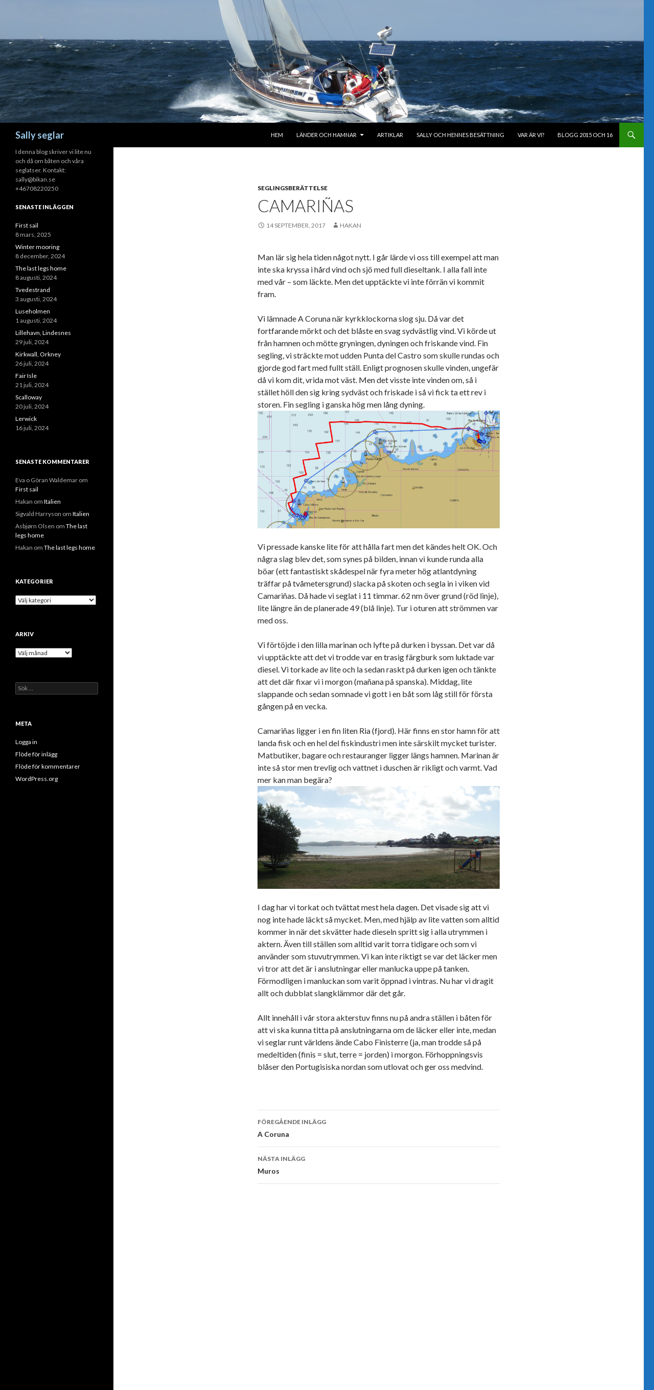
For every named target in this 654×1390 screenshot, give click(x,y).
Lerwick (26, 418)
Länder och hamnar (326, 134)
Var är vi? (531, 134)
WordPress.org (36, 778)
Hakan (350, 225)
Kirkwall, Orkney (38, 354)
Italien (52, 501)
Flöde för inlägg (36, 754)
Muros (379, 1164)
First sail (26, 225)
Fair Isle (26, 375)
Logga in (26, 742)
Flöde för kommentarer (47, 766)
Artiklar (390, 134)
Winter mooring (37, 247)
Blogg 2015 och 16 (585, 134)
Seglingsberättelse (293, 188)
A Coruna (379, 1127)
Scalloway (28, 397)
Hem (277, 134)
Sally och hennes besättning (460, 134)
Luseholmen (32, 311)
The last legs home (40, 268)
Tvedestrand (32, 290)
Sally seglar (39, 135)
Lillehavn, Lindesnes (43, 333)
